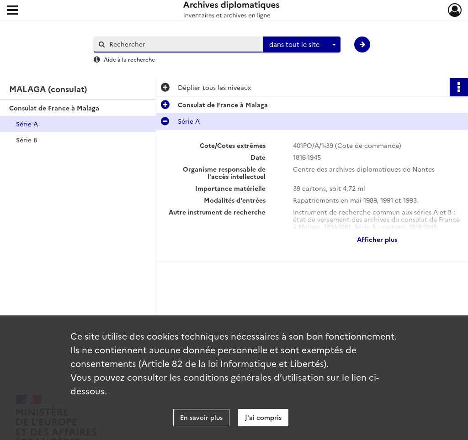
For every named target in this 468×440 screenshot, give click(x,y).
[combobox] (301, 45)
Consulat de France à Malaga (54, 107)
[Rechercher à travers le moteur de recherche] (182, 44)
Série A (27, 123)
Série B (26, 139)
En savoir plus (201, 417)
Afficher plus (377, 239)
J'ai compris (263, 417)
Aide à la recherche (129, 59)
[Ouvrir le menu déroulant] (12, 10)
